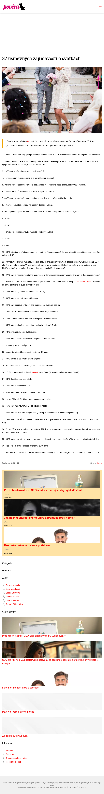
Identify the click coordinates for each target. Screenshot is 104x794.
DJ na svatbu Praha (82, 282)
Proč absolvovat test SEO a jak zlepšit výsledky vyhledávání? (43, 490)
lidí (28, 141)
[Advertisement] (52, 30)
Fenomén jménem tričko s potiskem (27, 545)
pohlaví (34, 372)
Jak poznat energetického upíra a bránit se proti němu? (39, 517)
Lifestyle (99, 463)
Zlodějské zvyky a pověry (15, 735)
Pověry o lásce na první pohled (18, 711)
